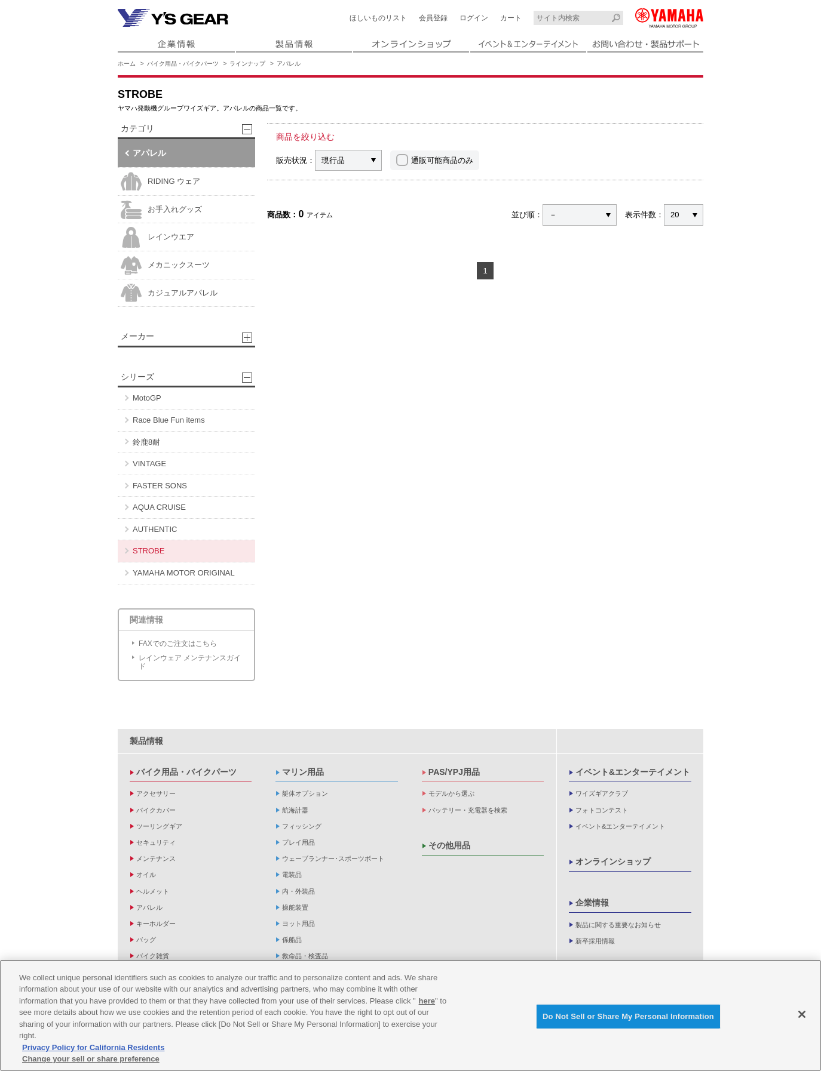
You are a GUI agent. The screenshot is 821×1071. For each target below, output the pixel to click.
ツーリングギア (159, 826)
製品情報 (146, 741)
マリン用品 (303, 772)
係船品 (292, 939)
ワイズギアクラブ (601, 793)
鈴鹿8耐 (146, 442)
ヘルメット (152, 891)
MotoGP (147, 397)
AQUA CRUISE (159, 507)
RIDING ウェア (160, 181)
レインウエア (157, 237)
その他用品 (449, 845)
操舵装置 (295, 907)
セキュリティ (156, 842)
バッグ (146, 939)
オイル (146, 874)
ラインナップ (247, 63)
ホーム (127, 63)
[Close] (802, 1014)
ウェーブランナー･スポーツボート (333, 858)
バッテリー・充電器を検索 (467, 810)
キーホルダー (156, 923)
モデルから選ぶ (451, 793)
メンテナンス (156, 858)
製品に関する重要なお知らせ (618, 924)
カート (511, 18)
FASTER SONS (160, 485)
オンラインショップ (613, 861)
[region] (410, 1015)
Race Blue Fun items (169, 420)
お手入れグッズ (161, 209)
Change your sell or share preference (91, 1058)
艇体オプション (305, 793)
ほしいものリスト (378, 18)
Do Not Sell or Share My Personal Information (628, 1016)
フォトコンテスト (601, 810)
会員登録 (433, 18)
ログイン (473, 18)
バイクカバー (156, 810)
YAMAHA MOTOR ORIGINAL (184, 572)
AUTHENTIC (155, 529)
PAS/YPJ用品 (454, 772)
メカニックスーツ (165, 265)
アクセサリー (156, 793)
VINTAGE (149, 463)
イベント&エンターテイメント (632, 772)
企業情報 (592, 902)
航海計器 (295, 810)
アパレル (289, 63)
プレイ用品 (298, 842)
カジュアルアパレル (169, 292)
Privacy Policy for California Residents (93, 1047)
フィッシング (301, 826)
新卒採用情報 (595, 940)
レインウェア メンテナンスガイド (190, 662)
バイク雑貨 (152, 955)
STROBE (148, 550)
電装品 (292, 874)
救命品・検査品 (305, 955)
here (427, 1000)
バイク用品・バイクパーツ (183, 63)
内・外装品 (298, 891)
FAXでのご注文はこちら (178, 643)
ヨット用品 (298, 923)
